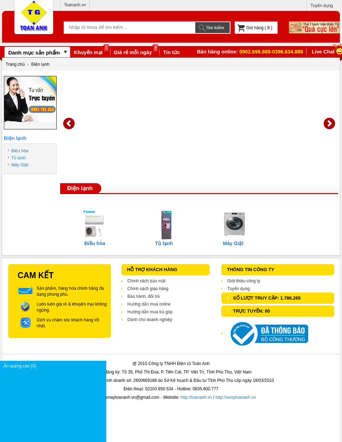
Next (329, 123)
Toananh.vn (75, 4)
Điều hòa (19, 150)
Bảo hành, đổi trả (143, 296)
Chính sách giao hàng (148, 288)
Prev (69, 123)
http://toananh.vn (196, 397)
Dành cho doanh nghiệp (149, 319)
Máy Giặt (19, 164)
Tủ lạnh (18, 157)
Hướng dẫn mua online (149, 304)
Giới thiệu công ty (243, 280)
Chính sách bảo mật (146, 280)
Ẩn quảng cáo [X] (55, 366)
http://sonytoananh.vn (236, 397)
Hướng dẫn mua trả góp (149, 311)
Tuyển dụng (321, 5)
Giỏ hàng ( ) (255, 28)
